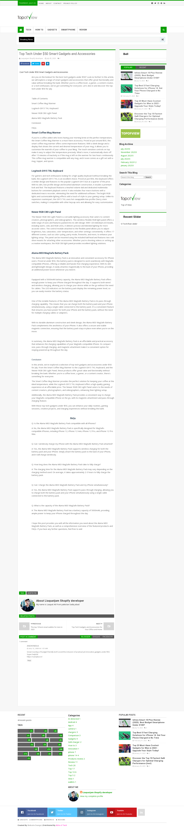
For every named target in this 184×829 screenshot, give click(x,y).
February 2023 (128, 162)
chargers (36, 736)
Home (41, 3)
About (49, 3)
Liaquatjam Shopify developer (97, 792)
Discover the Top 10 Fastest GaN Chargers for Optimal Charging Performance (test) (149, 116)
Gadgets (52, 30)
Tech (28, 30)
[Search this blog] (132, 177)
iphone (39, 745)
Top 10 (32, 754)
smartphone (36, 820)
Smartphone (68, 30)
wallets (22, 758)
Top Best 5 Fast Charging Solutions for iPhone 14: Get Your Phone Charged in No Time (149, 735)
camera (22, 736)
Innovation (24, 745)
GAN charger (38, 740)
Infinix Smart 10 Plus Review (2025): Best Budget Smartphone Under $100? (148, 75)
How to (39, 30)
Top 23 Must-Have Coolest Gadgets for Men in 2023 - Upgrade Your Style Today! (148, 103)
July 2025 (125, 149)
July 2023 (125, 158)
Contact (58, 3)
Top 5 (44, 754)
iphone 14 (53, 745)
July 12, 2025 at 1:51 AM (38, 648)
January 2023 (127, 165)
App (51, 731)
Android (39, 731)
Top (20, 754)
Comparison (53, 736)
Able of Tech (61, 825)
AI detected (32, 593)
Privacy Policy (70, 3)
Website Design (34, 825)
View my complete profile (91, 796)
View (55, 754)
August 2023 (127, 155)
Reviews (60, 820)
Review (83, 30)
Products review (26, 749)
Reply (29, 660)
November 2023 (129, 152)
